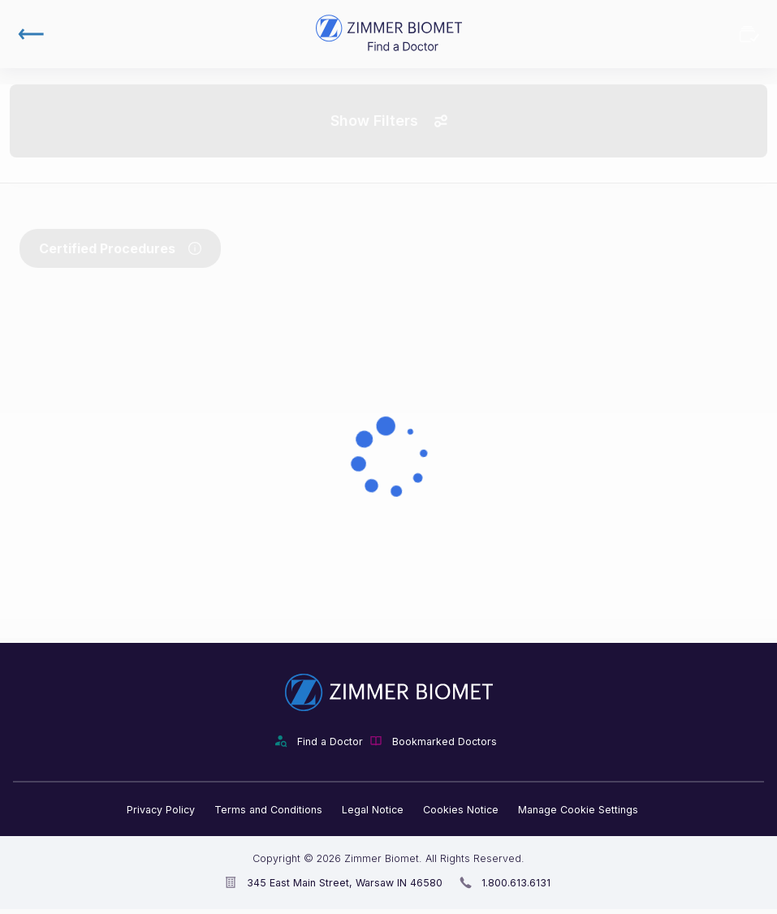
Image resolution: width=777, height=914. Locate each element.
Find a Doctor (330, 741)
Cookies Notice (461, 810)
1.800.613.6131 (515, 883)
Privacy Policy (161, 810)
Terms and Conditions (268, 810)
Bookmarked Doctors (749, 34)
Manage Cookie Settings (578, 810)
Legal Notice (373, 810)
